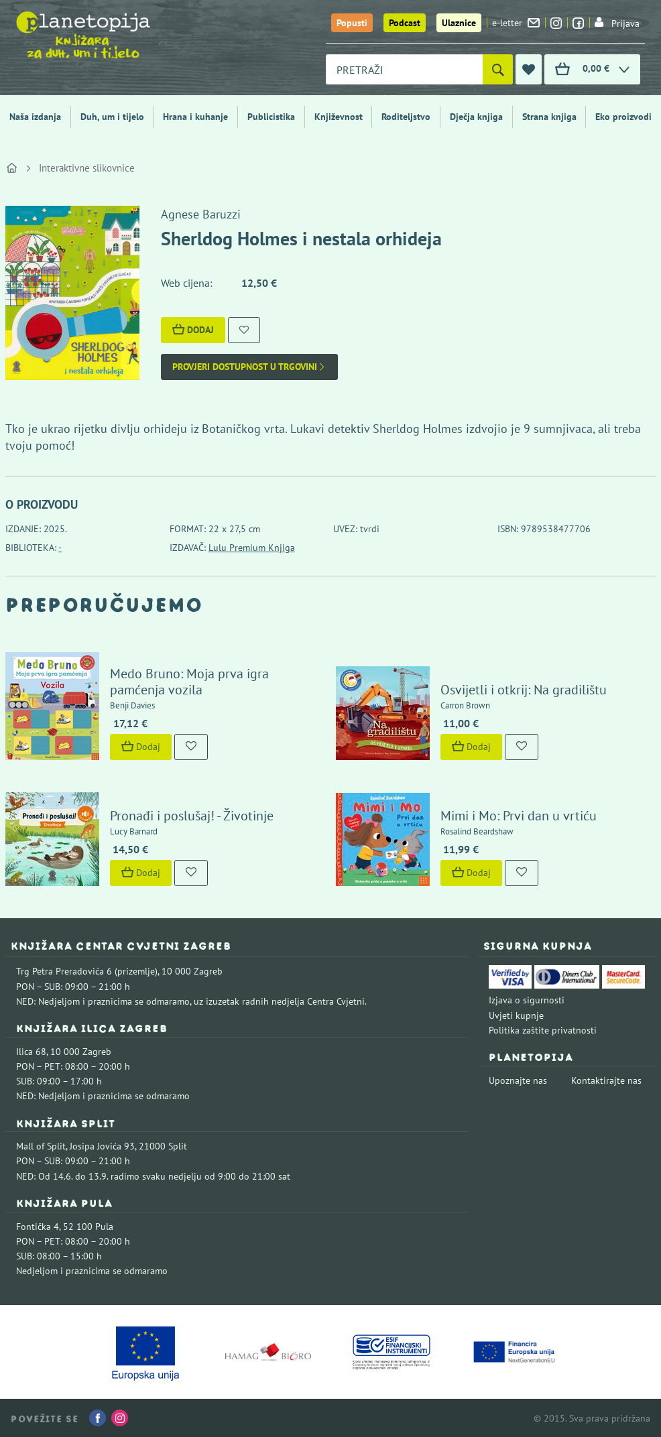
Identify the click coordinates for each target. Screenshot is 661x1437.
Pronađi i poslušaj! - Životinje (192, 815)
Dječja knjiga (476, 117)
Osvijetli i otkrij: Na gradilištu (523, 689)
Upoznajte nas (518, 1080)
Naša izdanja (35, 117)
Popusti (352, 23)
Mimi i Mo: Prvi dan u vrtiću (518, 815)
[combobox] (404, 69)
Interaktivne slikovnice (87, 168)
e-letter (516, 23)
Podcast (404, 23)
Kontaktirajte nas (606, 1080)
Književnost (338, 117)
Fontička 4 (37, 1227)
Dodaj (193, 330)
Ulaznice (459, 23)
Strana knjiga (549, 117)
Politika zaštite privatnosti (543, 1030)
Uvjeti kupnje (516, 1015)
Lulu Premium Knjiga (251, 548)
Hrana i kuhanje (195, 117)
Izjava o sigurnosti (526, 1000)
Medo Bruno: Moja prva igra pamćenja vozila (189, 681)
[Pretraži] (498, 69)
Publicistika (271, 117)
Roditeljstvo (405, 117)
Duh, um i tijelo (112, 117)
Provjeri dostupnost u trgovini (249, 367)
